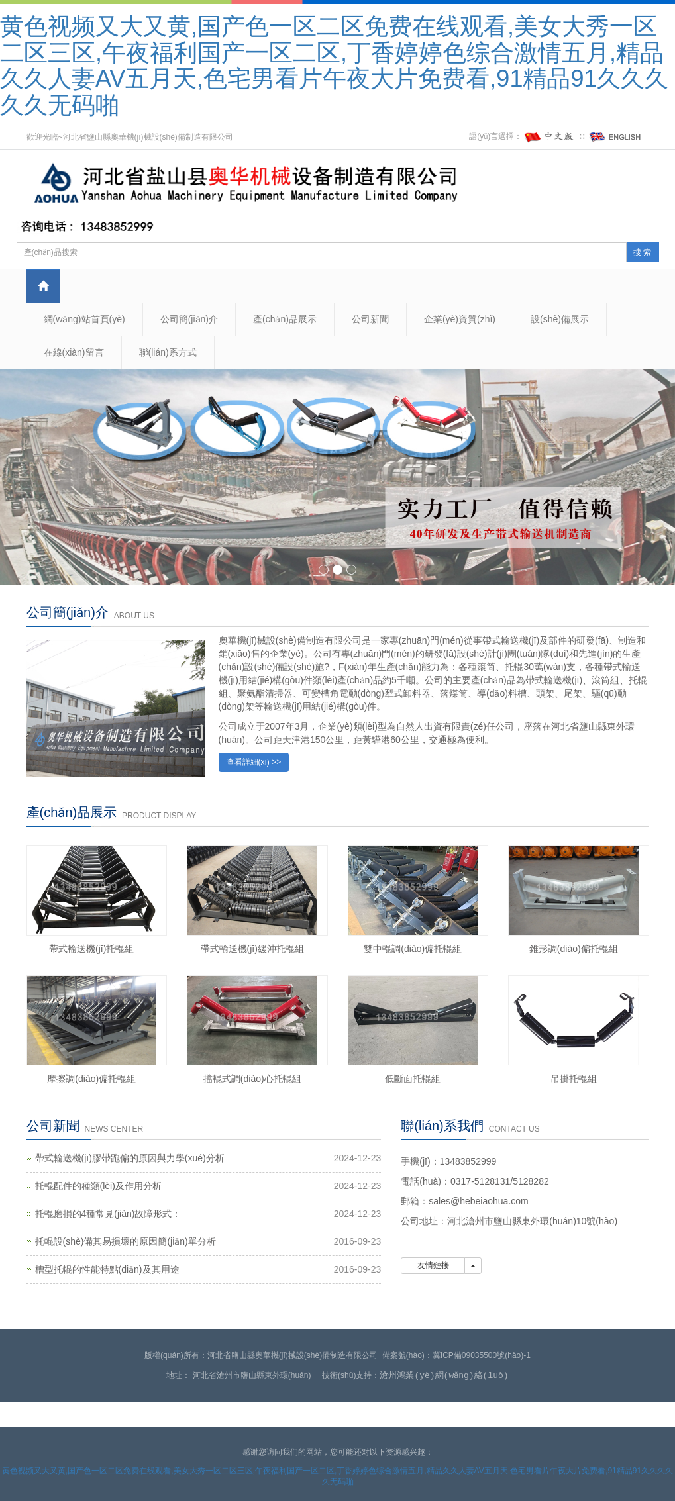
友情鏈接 (433, 1265)
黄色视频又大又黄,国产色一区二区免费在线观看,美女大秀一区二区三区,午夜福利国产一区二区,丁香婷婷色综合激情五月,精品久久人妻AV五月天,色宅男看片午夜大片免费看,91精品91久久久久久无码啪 (334, 66)
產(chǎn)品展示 (285, 319)
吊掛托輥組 (573, 1078)
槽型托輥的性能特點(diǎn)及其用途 (107, 1269)
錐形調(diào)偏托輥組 (573, 949)
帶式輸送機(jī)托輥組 (91, 949)
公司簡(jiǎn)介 (189, 319)
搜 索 (642, 252)
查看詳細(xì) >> (254, 762)
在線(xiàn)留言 (74, 352)
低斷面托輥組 (413, 1078)
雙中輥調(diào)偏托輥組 (413, 949)
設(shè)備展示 (560, 319)
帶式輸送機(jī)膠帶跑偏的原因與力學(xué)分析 (130, 1158)
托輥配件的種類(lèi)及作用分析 (98, 1186)
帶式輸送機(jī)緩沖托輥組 (252, 949)
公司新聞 (370, 319)
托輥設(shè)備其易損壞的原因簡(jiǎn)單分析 (125, 1241)
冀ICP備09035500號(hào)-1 (482, 1355)
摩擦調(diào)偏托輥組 (91, 1078)
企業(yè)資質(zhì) (459, 319)
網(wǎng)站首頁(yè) (84, 319)
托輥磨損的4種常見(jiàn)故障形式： (108, 1213)
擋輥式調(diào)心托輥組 (252, 1078)
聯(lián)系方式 (168, 352)
